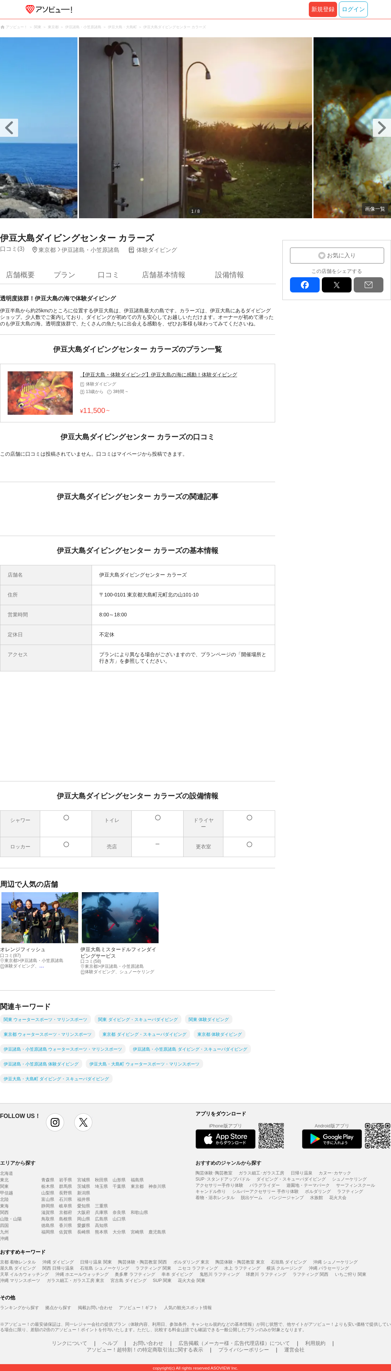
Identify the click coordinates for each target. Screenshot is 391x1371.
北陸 (4, 1199)
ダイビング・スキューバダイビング (291, 1179)
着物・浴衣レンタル (215, 1197)
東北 (4, 1179)
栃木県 (47, 1186)
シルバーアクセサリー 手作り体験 (265, 1191)
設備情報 (229, 275)
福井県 (83, 1199)
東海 (4, 1205)
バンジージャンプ (286, 1197)
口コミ (108, 275)
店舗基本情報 (163, 275)
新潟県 (83, 1192)
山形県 (119, 1179)
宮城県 (83, 1179)
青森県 (47, 1179)
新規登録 (323, 9)
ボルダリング (318, 1191)
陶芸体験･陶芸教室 (214, 1173)
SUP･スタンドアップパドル (223, 1179)
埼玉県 (101, 1186)
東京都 (137, 1186)
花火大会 (337, 1197)
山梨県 (47, 1192)
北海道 (6, 1173)
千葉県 (119, 1186)
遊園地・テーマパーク (308, 1185)
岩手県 (65, 1179)
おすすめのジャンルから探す (228, 1163)
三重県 (101, 1205)
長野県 (65, 1192)
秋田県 (101, 1179)
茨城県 (83, 1186)
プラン (64, 275)
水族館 (316, 1197)
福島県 (137, 1179)
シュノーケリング (349, 1179)
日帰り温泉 (301, 1173)
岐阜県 (65, 1205)
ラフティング (350, 1191)
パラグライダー (264, 1185)
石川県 (65, 1199)
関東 (4, 1186)
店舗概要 (20, 275)
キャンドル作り (211, 1191)
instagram (55, 1122)
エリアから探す (17, 1163)
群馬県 (65, 1186)
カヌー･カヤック (335, 1173)
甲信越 (6, 1192)
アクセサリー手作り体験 (219, 1185)
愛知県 (83, 1205)
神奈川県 (157, 1186)
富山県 (47, 1199)
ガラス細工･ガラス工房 (261, 1173)
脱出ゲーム (251, 1197)
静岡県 (47, 1205)
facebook (305, 284)
